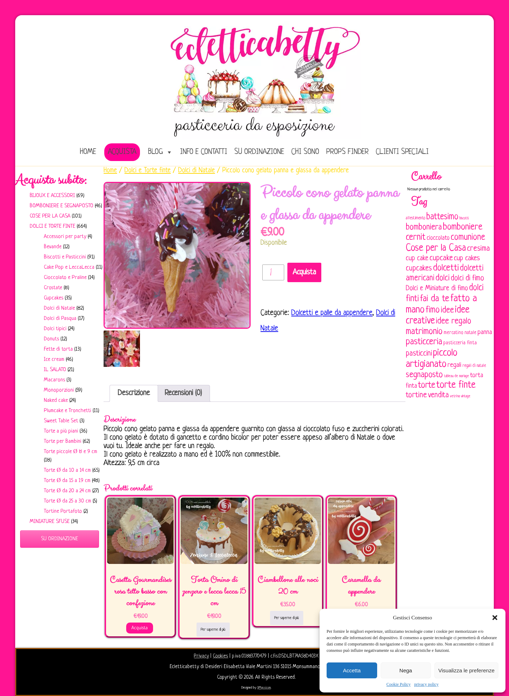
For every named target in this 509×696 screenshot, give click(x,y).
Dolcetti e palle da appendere (332, 313)
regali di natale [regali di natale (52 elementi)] (474, 365)
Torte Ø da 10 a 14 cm (67, 471)
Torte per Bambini (62, 442)
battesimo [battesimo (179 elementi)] (442, 217)
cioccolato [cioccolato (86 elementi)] (438, 238)
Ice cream (54, 360)
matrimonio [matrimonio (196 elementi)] (424, 332)
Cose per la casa (50, 216)
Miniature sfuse (50, 522)
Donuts (51, 339)
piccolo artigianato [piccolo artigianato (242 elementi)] (431, 358)
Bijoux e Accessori (52, 196)
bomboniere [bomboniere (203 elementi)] (462, 227)
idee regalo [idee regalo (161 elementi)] (453, 321)
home (88, 152)
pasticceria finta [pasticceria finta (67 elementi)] (460, 343)
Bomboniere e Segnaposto (61, 206)
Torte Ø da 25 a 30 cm (67, 501)
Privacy (201, 656)
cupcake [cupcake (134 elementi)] (441, 258)
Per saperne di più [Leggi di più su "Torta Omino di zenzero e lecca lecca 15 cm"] (213, 629)
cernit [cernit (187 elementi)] (416, 238)
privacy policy (426, 684)
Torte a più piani (61, 431)
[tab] (134, 393)
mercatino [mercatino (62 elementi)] (453, 332)
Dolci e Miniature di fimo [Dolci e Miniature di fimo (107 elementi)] (437, 288)
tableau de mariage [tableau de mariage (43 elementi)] (456, 376)
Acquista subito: (51, 180)
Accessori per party (65, 237)
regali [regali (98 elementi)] (454, 365)
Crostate (53, 288)
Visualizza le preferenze (466, 670)
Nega (405, 670)
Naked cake (56, 401)
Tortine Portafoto (63, 511)
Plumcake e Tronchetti (67, 411)
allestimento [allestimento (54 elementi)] (415, 218)
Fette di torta (58, 349)
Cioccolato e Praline (65, 278)
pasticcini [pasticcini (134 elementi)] (419, 353)
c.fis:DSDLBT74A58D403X (294, 656)
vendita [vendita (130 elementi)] (438, 395)
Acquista (122, 152)
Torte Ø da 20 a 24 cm (67, 491)
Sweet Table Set (61, 421)
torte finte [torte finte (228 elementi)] (455, 385)
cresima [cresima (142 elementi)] (478, 248)
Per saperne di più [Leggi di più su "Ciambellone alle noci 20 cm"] (286, 618)
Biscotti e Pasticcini (65, 257)
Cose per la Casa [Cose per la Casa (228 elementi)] (436, 248)
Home (110, 170)
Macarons (54, 380)
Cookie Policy (398, 684)
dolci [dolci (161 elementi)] (442, 278)
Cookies (220, 656)
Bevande (53, 247)
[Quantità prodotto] (273, 272)
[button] (494, 617)
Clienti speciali (402, 152)
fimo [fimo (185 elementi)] (433, 310)
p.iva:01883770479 (250, 656)
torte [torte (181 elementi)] (426, 385)
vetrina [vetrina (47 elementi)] (455, 396)
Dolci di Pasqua (60, 319)
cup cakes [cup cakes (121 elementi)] (467, 258)
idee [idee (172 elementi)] (447, 310)
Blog (155, 152)
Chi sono (305, 152)
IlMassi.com (264, 688)
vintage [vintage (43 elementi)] (465, 396)
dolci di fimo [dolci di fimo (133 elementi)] (467, 278)
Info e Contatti (203, 152)
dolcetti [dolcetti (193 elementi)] (446, 268)
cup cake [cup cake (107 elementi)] (417, 258)
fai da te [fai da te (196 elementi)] (434, 299)
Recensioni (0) (183, 393)
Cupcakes (53, 298)
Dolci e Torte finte (52, 227)
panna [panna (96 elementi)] (485, 332)
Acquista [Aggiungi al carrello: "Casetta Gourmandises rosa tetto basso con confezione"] (139, 628)
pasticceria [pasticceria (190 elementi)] (424, 342)
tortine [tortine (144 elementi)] (416, 395)
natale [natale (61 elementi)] (470, 332)
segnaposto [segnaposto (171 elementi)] (424, 375)
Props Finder (347, 152)
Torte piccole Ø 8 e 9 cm (70, 452)
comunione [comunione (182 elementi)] (468, 237)
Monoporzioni (59, 390)
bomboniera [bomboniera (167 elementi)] (424, 227)
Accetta (352, 670)
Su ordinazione (259, 152)
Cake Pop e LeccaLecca (69, 267)
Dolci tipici (55, 329)
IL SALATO (55, 370)
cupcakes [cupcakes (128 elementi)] (419, 268)
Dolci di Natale (59, 308)
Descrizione (134, 393)
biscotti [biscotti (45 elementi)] (464, 218)
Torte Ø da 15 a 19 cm (67, 481)
